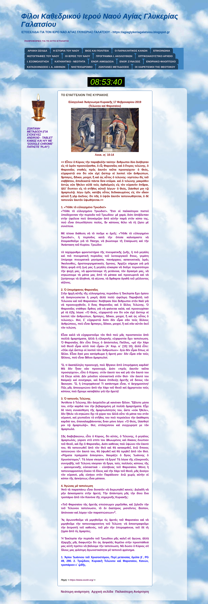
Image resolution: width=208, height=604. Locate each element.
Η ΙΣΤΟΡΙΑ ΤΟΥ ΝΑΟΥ (66, 50)
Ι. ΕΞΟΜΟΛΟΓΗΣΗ (38, 61)
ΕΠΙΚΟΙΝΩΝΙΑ (161, 50)
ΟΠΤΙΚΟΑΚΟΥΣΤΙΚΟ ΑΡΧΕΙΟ (155, 56)
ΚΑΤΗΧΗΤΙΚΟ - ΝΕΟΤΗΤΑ (70, 61)
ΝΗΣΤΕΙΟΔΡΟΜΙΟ (82, 66)
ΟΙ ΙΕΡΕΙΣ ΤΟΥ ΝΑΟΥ (77, 56)
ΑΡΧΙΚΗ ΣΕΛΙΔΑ (37, 50)
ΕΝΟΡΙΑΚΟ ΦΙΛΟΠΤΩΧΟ (161, 61)
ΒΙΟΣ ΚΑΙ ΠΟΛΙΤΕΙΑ (97, 50)
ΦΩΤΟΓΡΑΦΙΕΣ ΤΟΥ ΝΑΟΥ (43, 56)
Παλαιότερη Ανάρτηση (132, 591)
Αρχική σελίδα (102, 591)
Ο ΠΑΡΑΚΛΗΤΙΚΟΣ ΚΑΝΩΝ (131, 50)
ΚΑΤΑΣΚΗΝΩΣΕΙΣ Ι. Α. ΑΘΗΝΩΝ (46, 66)
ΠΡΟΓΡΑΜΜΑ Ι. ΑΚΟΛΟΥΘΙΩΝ (114, 56)
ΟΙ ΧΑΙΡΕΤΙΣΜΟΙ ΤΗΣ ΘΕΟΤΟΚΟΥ (155, 66)
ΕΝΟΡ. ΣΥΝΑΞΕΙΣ (130, 61)
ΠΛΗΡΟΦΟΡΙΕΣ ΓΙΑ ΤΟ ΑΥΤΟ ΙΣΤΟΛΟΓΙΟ (47, 41)
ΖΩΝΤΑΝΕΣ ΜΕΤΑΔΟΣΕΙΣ (113, 66)
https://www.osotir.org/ (81, 580)
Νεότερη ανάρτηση (75, 591)
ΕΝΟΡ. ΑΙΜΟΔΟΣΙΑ (102, 61)
